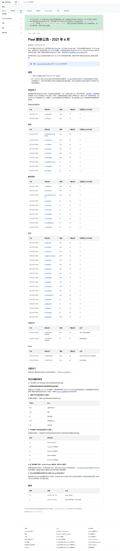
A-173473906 (48, 205)
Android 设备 (48, 11)
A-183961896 (47, 308)
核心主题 (29, 11)
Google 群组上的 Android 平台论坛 (65, 542)
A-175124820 (48, 312)
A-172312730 (47, 210)
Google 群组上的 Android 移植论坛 (65, 547)
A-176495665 (48, 195)
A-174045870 (48, 166)
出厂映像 (27, 542)
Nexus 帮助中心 (92, 536)
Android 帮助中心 (93, 531)
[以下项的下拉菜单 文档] (19, 2)
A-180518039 (48, 317)
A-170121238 (47, 153)
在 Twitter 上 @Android (62, 531)
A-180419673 (48, 260)
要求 (26, 534)
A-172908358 (48, 223)
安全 (38, 33)
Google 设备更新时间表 (64, 392)
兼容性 (38, 11)
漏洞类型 (89, 94)
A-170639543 (48, 140)
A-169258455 (48, 299)
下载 (26, 536)
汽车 (58, 11)
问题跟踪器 (91, 547)
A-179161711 (47, 118)
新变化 (4, 11)
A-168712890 (48, 304)
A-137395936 (47, 134)
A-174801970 (48, 186)
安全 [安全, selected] (21, 11)
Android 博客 (59, 536)
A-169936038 (48, 295)
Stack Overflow (92, 545)
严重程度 (95, 94)
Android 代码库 (29, 531)
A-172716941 (47, 201)
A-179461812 (47, 149)
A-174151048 (48, 286)
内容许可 (41, 508)
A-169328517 (47, 264)
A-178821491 (47, 256)
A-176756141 (47, 251)
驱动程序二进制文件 (30, 545)
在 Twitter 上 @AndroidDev (63, 534)
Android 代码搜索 (28, 2)
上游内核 (46, 334)
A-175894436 (48, 227)
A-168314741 (47, 243)
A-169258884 (48, 277)
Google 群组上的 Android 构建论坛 (65, 545)
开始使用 (12, 11)
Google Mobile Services (94, 542)
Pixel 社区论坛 (66, 372)
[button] (10, 13)
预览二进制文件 (29, 539)
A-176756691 (47, 247)
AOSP (29, 33)
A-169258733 (47, 282)
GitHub (26, 547)
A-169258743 (47, 269)
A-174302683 (48, 214)
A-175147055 (48, 114)
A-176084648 (48, 218)
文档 (3, 7)
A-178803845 (48, 157)
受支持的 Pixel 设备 (55, 48)
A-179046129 (48, 190)
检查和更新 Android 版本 (75, 52)
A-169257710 (48, 273)
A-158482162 (48, 162)
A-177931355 (47, 170)
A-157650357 (48, 291)
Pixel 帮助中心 (92, 534)
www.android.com (93, 539)
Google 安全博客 (60, 539)
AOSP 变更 (46, 25)
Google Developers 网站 (43, 64)
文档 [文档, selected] (16, 2)
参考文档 (66, 11)
